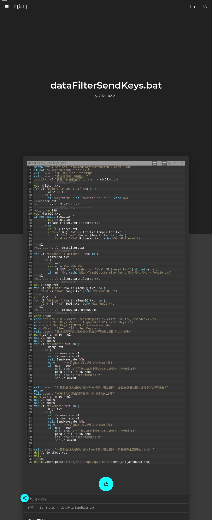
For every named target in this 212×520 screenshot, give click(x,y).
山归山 (20, 6)
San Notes (47, 507)
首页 (31, 507)
